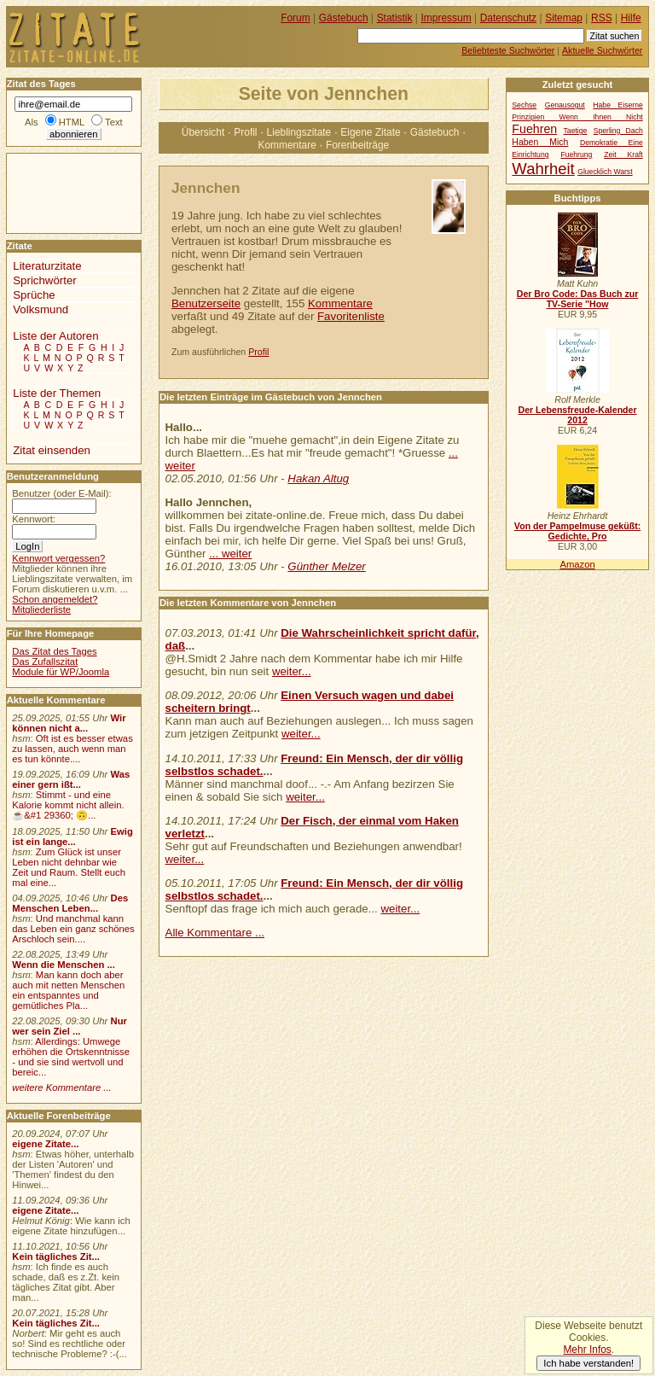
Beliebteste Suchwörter (507, 50)
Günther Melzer (326, 566)
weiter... (291, 671)
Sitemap (564, 18)
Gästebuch (435, 132)
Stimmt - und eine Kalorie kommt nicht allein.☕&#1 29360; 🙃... (68, 805)
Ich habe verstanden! (588, 1363)
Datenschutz (508, 18)
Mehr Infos (587, 1350)
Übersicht (203, 132)
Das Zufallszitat (45, 661)
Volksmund (40, 309)
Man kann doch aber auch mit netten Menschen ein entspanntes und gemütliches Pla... (68, 990)
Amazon (576, 564)
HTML (71, 122)
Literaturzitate (47, 265)
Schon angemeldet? (54, 599)
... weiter (230, 553)
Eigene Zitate (370, 132)
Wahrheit (543, 169)
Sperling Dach (618, 130)
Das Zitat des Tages (54, 651)
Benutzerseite (206, 303)
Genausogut (565, 105)
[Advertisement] (58, 192)
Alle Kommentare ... (215, 932)
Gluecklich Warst (604, 171)
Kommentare (287, 145)
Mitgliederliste (41, 609)
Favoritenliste (351, 316)
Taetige (576, 130)
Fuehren (534, 129)
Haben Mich (540, 142)
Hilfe (631, 18)
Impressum (446, 18)
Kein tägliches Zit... (56, 1256)
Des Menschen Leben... (70, 903)
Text (114, 122)
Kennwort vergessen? (58, 558)
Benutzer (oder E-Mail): (61, 493)
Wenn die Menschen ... (63, 964)
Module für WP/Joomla (60, 672)
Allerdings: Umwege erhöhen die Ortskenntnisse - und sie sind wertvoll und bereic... (71, 1056)
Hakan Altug (318, 478)
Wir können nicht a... (68, 723)
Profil (245, 132)
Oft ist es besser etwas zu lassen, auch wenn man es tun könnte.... (72, 748)
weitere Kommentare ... (61, 1087)
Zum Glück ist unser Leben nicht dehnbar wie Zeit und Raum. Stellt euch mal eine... (68, 867)
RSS (601, 18)
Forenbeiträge (357, 145)
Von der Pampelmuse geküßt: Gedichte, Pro (577, 531)
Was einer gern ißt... (71, 779)
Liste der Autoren (55, 335)
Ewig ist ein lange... (72, 836)
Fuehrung (576, 154)
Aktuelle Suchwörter (602, 50)
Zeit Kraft (623, 154)
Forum (295, 18)
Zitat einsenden (51, 450)
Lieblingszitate (299, 132)
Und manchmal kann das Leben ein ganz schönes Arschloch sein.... (73, 928)
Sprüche (34, 295)
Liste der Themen (57, 393)
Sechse (524, 105)
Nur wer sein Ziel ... (69, 1026)
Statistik (395, 18)
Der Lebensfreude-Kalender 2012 (577, 415)
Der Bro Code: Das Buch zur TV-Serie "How (578, 299)
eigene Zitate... (45, 1144)
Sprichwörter (44, 280)
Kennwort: (33, 519)
